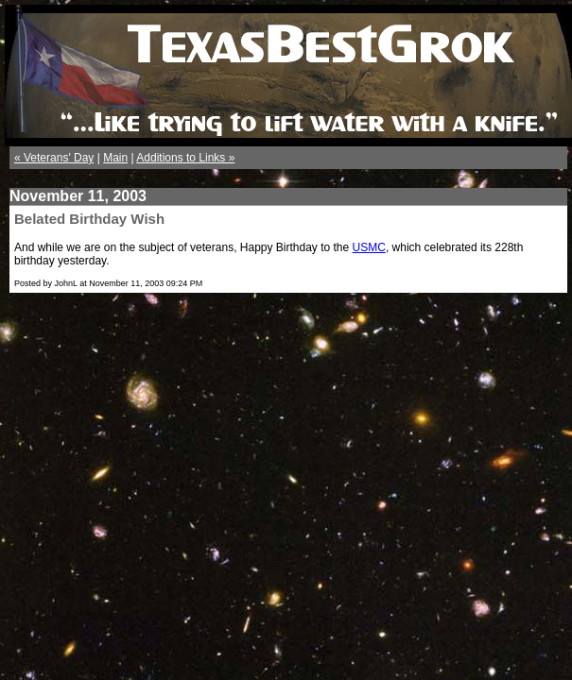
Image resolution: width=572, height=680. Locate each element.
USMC (369, 247)
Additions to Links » (185, 157)
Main (115, 157)
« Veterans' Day (54, 157)
